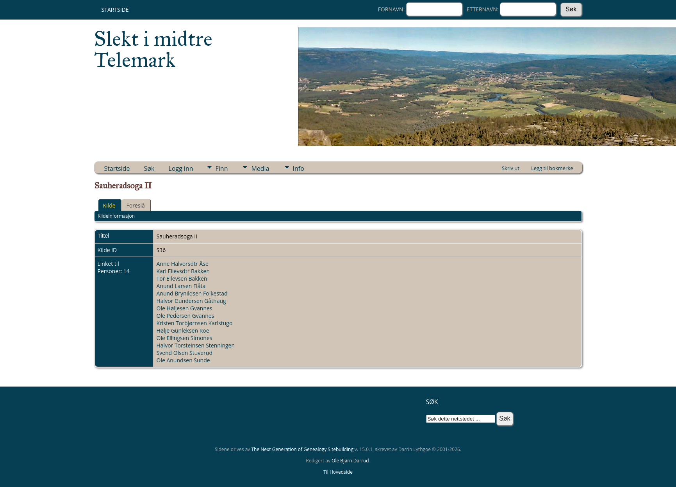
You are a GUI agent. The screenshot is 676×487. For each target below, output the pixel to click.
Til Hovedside (338, 472)
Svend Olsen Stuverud (184, 352)
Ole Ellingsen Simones (184, 338)
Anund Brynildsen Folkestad (192, 293)
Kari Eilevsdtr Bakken (183, 271)
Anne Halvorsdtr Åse (183, 263)
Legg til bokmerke (552, 168)
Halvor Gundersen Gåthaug (191, 300)
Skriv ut (510, 168)
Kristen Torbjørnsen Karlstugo (195, 323)
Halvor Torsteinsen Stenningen (196, 345)
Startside (115, 9)
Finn (222, 168)
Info (298, 168)
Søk (149, 168)
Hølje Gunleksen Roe (183, 330)
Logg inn (180, 168)
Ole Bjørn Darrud (350, 460)
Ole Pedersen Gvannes (185, 315)
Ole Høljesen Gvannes (184, 308)
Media (260, 168)
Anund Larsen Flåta (181, 286)
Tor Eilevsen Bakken (182, 278)
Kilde (109, 205)
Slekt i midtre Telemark (153, 49)
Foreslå (136, 205)
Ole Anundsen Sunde (183, 360)
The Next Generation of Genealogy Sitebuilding (302, 449)
